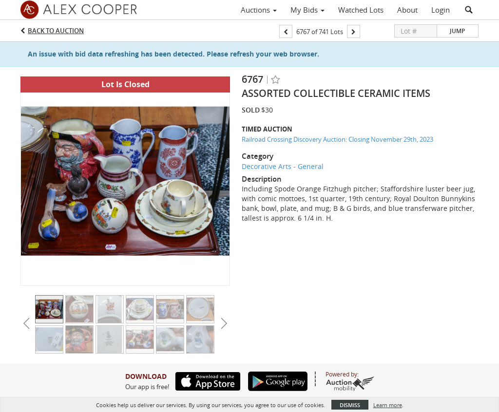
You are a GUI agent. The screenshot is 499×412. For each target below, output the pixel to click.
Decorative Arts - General (283, 166)
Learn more (387, 405)
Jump (457, 31)
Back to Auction (56, 30)
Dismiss (350, 405)
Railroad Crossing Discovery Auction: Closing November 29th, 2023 (337, 139)
